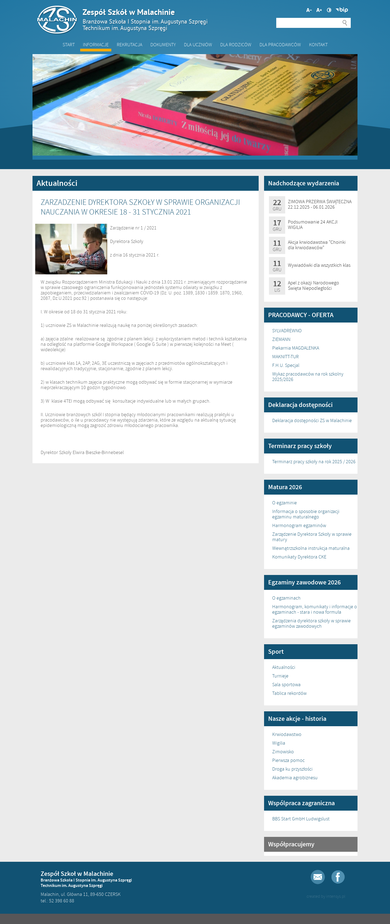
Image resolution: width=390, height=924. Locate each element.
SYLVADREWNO (287, 330)
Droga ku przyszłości (292, 769)
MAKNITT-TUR (285, 356)
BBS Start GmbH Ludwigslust (301, 818)
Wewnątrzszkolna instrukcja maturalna (311, 548)
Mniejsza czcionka (319, 10)
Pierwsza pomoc (288, 760)
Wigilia (278, 743)
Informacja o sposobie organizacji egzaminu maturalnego (305, 514)
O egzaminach (286, 598)
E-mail (318, 877)
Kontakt (318, 45)
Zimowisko (283, 751)
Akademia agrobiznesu (295, 777)
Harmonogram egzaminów (299, 525)
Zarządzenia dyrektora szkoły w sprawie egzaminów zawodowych (311, 623)
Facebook (338, 877)
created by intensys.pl (326, 896)
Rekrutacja (129, 45)
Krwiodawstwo (286, 734)
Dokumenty (163, 45)
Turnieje (280, 676)
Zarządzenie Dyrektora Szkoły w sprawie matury (312, 536)
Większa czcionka (309, 10)
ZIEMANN (281, 339)
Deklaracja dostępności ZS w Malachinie (312, 420)
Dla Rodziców (235, 45)
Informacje (96, 45)
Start (69, 45)
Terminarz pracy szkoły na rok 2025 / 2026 (314, 461)
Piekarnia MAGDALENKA (295, 348)
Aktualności (283, 667)
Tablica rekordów (289, 693)
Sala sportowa (286, 684)
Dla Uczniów (198, 45)
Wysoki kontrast (329, 10)
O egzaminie (284, 502)
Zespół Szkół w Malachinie (192, 19)
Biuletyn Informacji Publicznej (342, 10)
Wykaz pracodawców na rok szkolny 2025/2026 (307, 376)
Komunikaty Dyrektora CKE (299, 557)
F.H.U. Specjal (285, 365)
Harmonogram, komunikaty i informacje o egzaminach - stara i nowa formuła (314, 609)
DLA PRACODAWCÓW (280, 45)
